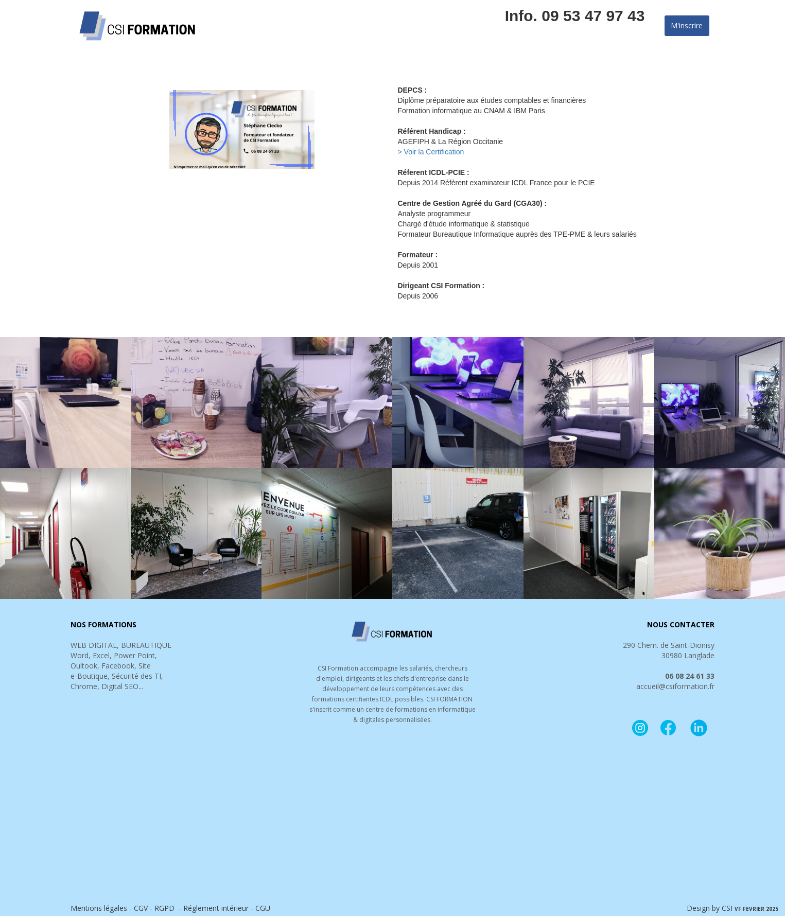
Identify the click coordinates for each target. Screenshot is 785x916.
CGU (262, 908)
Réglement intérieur (217, 908)
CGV (141, 908)
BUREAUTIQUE (146, 645)
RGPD (164, 908)
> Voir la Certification (431, 152)
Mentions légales (99, 908)
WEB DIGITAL (94, 645)
